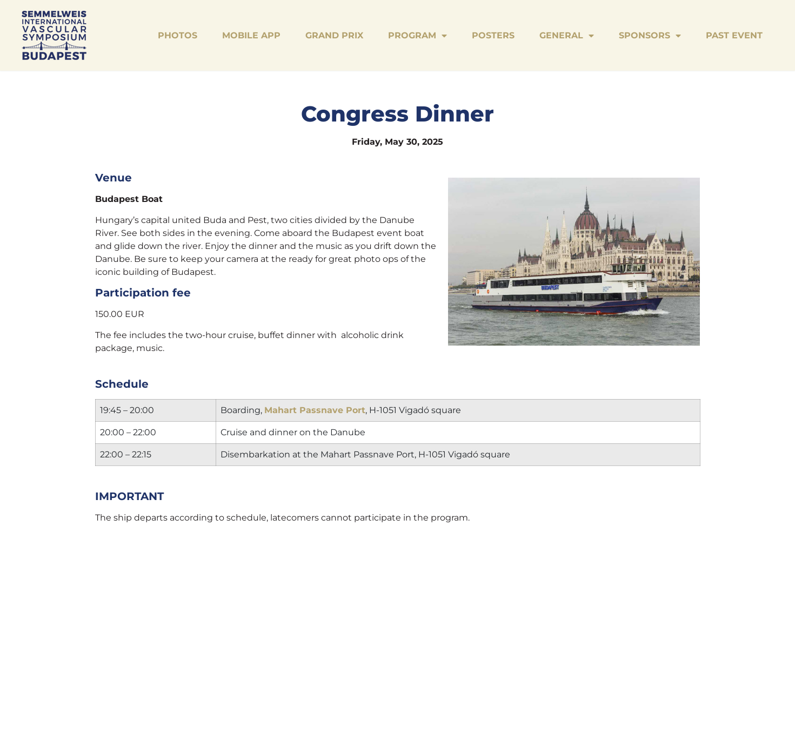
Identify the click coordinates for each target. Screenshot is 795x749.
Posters (493, 35)
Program (417, 35)
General (566, 35)
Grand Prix (334, 35)
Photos (177, 35)
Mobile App (251, 35)
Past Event (734, 35)
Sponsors (650, 35)
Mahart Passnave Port (314, 410)
